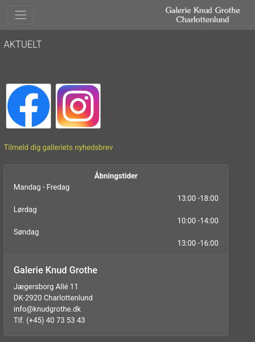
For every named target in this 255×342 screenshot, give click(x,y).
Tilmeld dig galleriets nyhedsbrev (58, 147)
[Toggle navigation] (20, 15)
